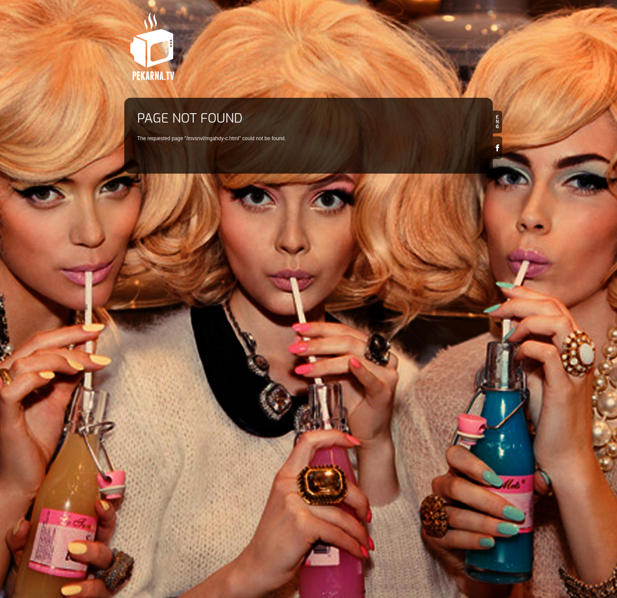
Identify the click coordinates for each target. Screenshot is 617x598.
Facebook (497, 147)
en (497, 122)
